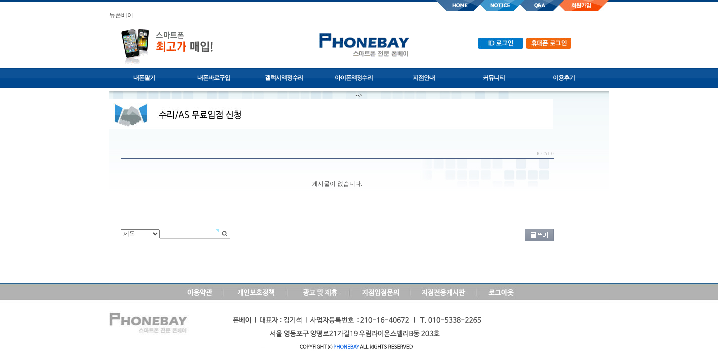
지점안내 (424, 77)
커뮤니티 (494, 77)
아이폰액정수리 (354, 77)
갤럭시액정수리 (284, 77)
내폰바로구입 (213, 77)
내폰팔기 (144, 77)
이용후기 (564, 77)
